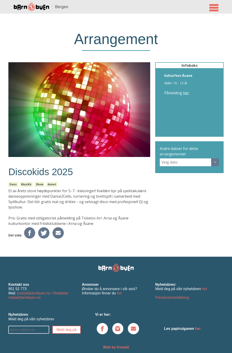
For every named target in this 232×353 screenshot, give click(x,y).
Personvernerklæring (172, 297)
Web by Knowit (116, 347)
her (186, 92)
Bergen (61, 7)
